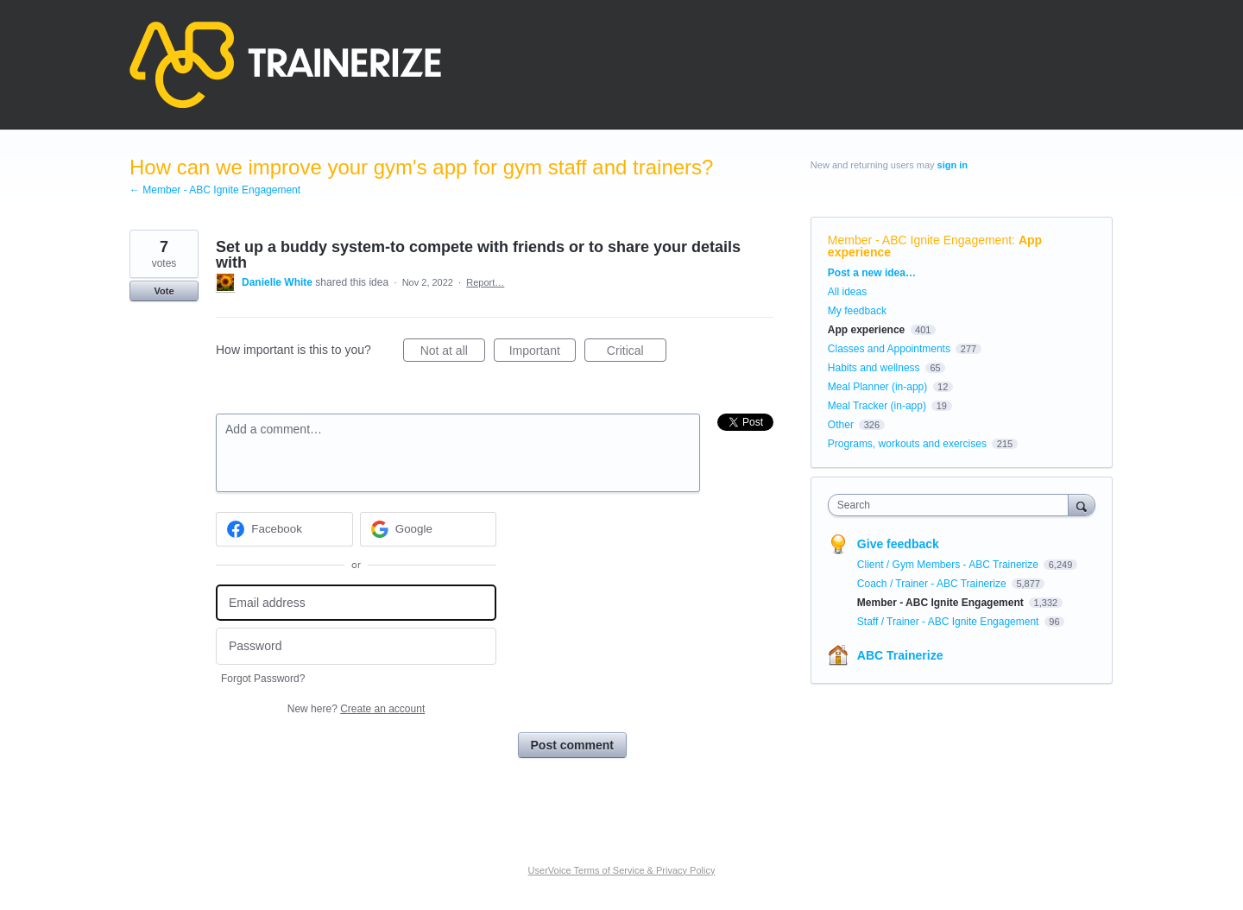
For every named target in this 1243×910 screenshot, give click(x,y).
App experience (866, 330)
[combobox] (952, 505)
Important (542, 353)
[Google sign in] (428, 529)
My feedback (857, 311)
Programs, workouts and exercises (907, 444)
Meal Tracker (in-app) (877, 406)
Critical (636, 353)
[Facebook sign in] (284, 529)
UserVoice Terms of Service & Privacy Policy (622, 870)
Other (841, 425)
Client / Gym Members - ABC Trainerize (949, 565)
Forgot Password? (263, 679)
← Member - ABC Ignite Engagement (214, 190)
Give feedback (898, 544)
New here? (356, 709)
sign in (952, 165)
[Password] (356, 646)
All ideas (847, 292)
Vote (164, 291)
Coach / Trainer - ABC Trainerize (933, 584)
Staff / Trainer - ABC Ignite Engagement (949, 622)
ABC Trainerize (900, 655)
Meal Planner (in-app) (877, 387)
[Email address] (356, 603)
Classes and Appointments (889, 349)
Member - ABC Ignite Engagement (920, 240)
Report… (485, 282)
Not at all (452, 353)
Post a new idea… (872, 273)
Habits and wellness (874, 368)
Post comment (572, 745)
